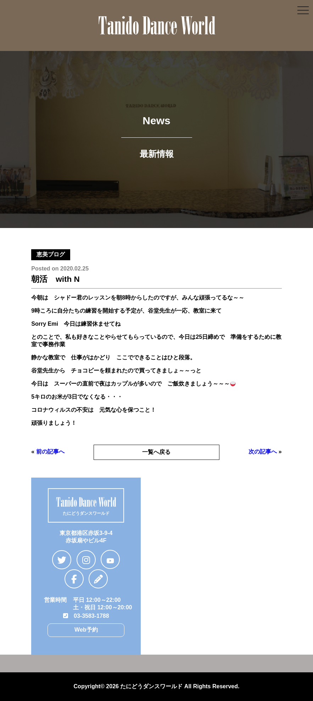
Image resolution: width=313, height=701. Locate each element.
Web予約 (85, 630)
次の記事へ (262, 452)
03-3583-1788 (86, 616)
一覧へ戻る (156, 452)
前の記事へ (50, 452)
